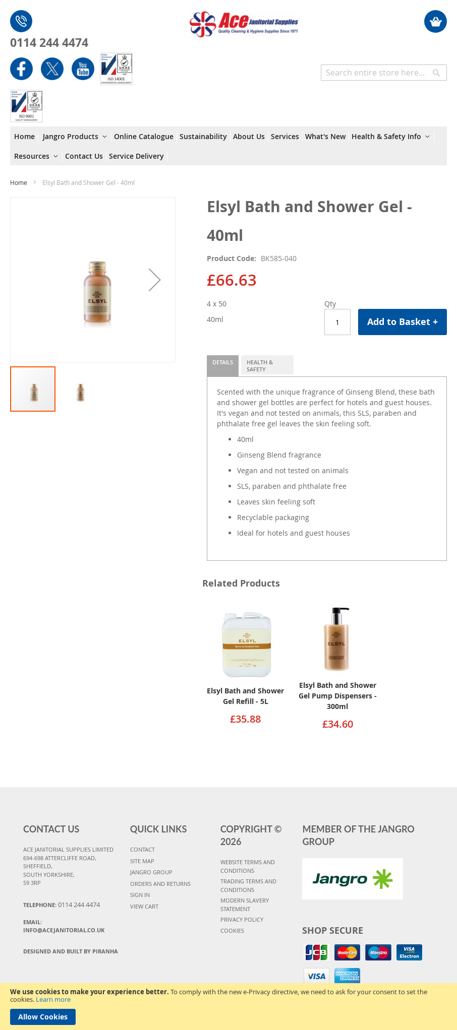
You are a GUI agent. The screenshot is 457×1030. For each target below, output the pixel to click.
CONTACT (142, 849)
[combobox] (384, 73)
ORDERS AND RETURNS (160, 883)
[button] (155, 280)
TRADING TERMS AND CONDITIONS (248, 885)
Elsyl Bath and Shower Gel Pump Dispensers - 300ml (338, 695)
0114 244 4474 (49, 42)
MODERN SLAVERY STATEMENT (244, 904)
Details (222, 362)
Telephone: (61, 904)
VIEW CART (144, 906)
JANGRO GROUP (151, 872)
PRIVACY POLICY (241, 919)
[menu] (228, 145)
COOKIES (232, 930)
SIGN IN (140, 894)
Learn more (53, 999)
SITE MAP (142, 861)
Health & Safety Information (266, 366)
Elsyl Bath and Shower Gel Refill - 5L (245, 696)
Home (18, 182)
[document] (228, 1006)
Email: (63, 926)
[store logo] (244, 19)
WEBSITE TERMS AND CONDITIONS (247, 866)
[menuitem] (26, 136)
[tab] (223, 365)
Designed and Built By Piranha (70, 951)
